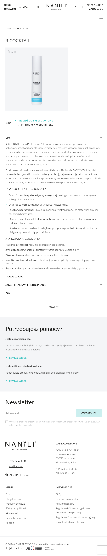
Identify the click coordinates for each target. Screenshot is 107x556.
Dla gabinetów (13, 499)
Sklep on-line (95, 5)
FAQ (58, 494)
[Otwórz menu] (101, 18)
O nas (8, 494)
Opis (7, 137)
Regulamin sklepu (65, 503)
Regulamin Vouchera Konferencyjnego (76, 517)
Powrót (53, 307)
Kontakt (9, 522)
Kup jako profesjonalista (35, 125)
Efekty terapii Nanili (15, 508)
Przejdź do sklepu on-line (35, 120)
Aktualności (11, 513)
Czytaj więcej (18, 357)
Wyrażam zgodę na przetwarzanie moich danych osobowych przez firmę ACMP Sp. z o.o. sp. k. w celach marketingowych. (54, 423)
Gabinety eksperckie (16, 517)
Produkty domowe (15, 503)
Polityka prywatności (67, 499)
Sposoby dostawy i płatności (70, 521)
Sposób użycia (14, 276)
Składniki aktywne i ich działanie (25, 284)
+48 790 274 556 (15, 460)
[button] (25, 7)
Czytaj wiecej (18, 381)
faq (7, 293)
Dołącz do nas (89, 413)
